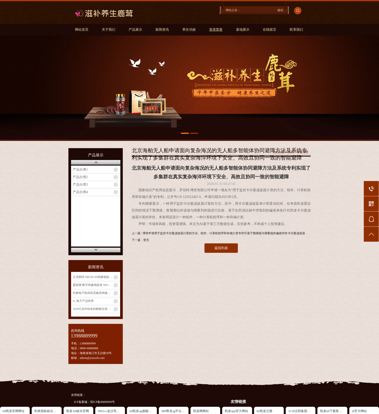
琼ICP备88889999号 (102, 402)
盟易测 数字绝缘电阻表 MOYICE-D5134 (96, 285)
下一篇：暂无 (140, 240)
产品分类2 (80, 177)
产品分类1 (80, 169)
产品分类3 (80, 184)
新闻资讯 (162, 29)
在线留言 (269, 29)
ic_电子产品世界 (83, 301)
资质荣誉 (216, 29)
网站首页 (81, 29)
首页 (291, 152)
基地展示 (242, 29)
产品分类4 (80, 192)
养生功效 (189, 29)
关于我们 (108, 29)
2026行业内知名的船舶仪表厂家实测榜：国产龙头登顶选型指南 (96, 309)
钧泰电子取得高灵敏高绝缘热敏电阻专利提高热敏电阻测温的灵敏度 (96, 293)
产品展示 (135, 29)
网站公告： (233, 10)
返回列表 (221, 248)
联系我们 (296, 29)
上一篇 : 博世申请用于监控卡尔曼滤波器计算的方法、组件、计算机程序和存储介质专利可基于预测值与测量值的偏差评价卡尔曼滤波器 (218, 233)
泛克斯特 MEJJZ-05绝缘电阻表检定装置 (96, 277)
